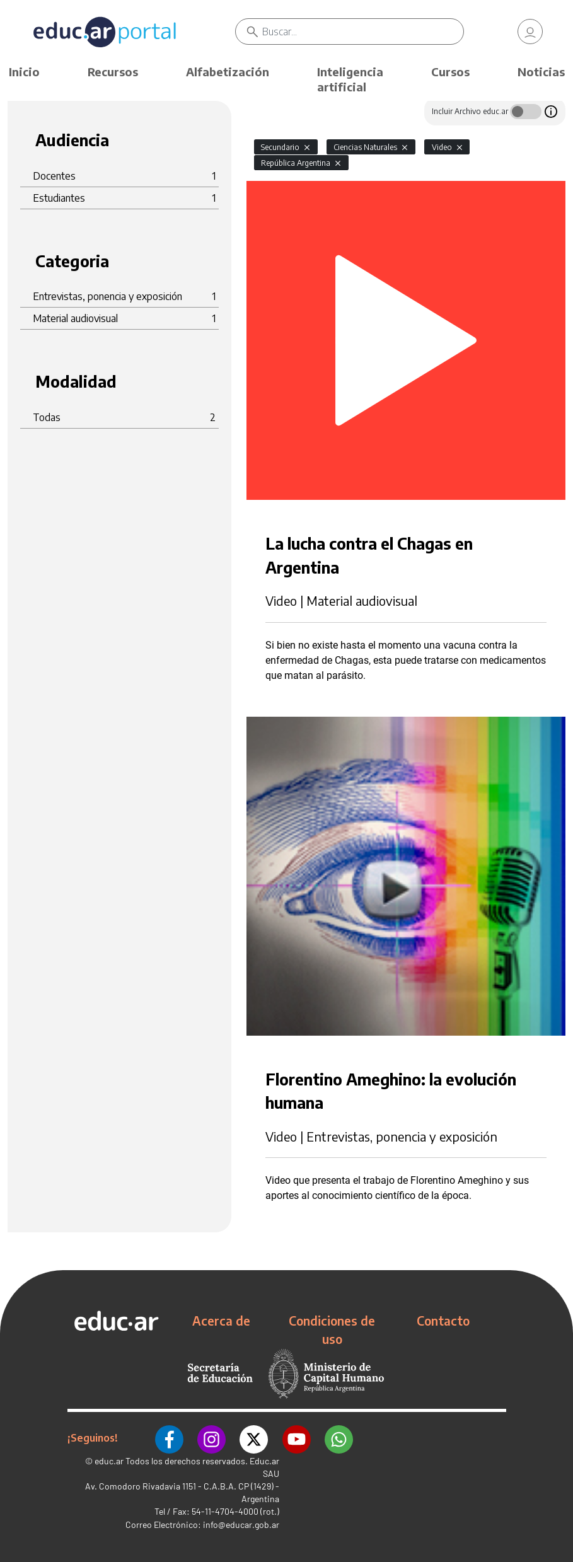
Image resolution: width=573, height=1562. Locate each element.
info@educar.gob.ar (241, 1524)
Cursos (450, 71)
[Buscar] (362, 31)
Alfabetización (227, 71)
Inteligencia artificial (350, 79)
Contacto (443, 1320)
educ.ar (109, 1460)
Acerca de (221, 1320)
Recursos (113, 71)
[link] (530, 31)
